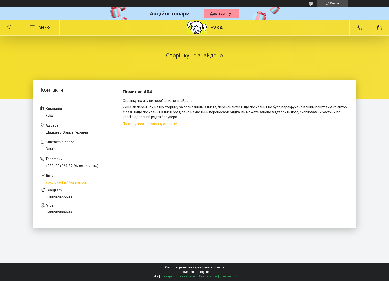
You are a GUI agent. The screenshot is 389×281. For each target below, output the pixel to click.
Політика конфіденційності (218, 276)
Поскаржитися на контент (179, 276)
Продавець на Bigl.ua (195, 272)
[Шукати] (10, 27)
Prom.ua (218, 267)
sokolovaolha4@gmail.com (67, 182)
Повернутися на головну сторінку (150, 124)
